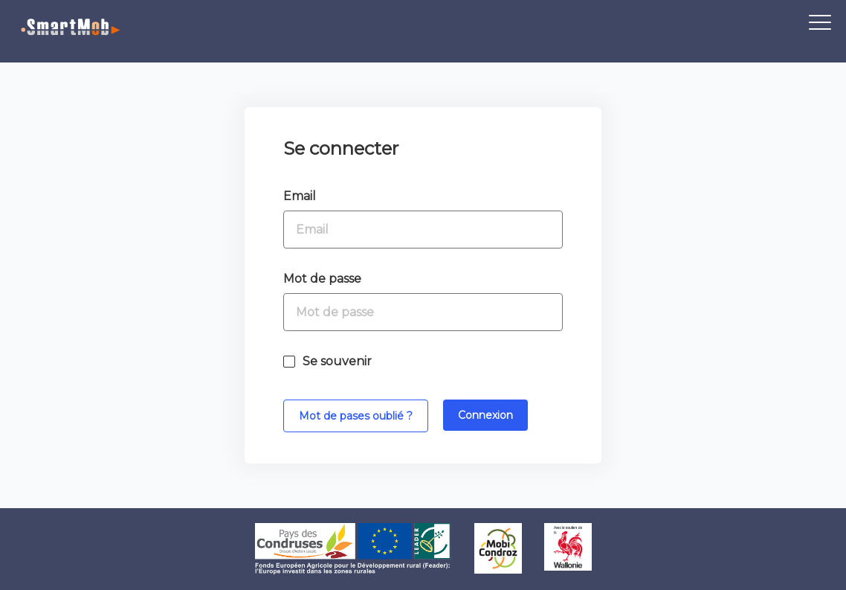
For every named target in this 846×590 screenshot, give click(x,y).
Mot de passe (322, 279)
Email (299, 196)
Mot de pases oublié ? (356, 416)
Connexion (485, 415)
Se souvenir (337, 361)
